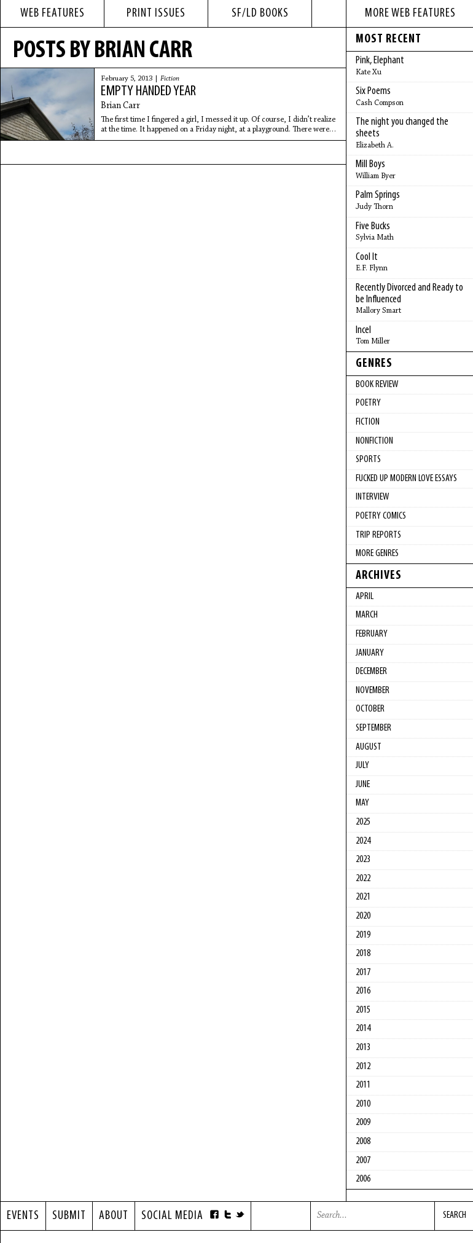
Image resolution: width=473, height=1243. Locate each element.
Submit (69, 1216)
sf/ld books (260, 13)
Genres (374, 364)
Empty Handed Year (148, 91)
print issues (156, 13)
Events (23, 1216)
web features (52, 13)
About (113, 1216)
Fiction (169, 78)
